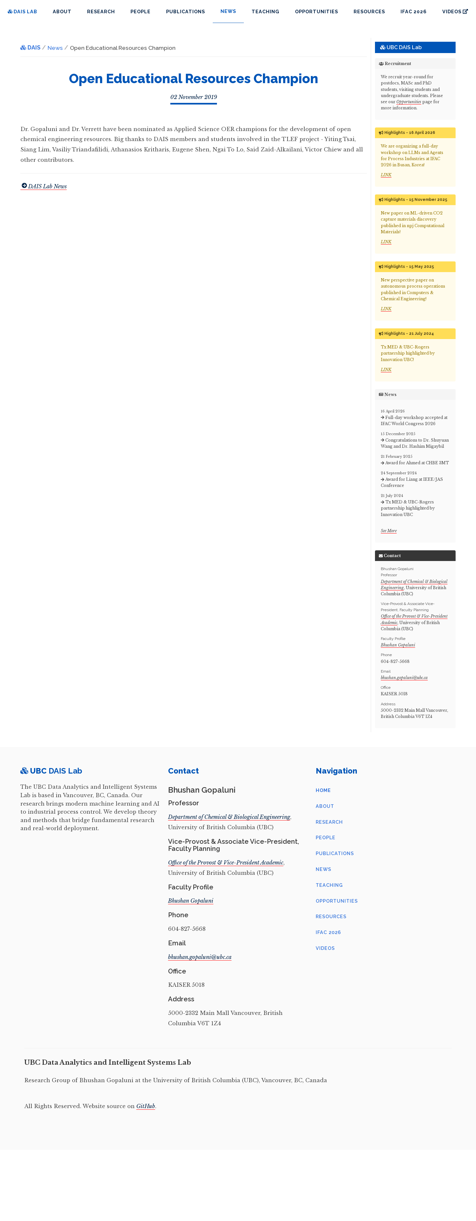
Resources (369, 11)
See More (389, 530)
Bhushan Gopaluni (398, 645)
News (323, 869)
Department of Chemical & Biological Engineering (229, 817)
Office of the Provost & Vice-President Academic (225, 862)
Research (101, 11)
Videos (455, 11)
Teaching (265, 11)
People (140, 11)
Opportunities (316, 11)
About (62, 11)
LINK (386, 174)
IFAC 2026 (414, 11)
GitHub (145, 1106)
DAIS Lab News (43, 186)
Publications (185, 11)
